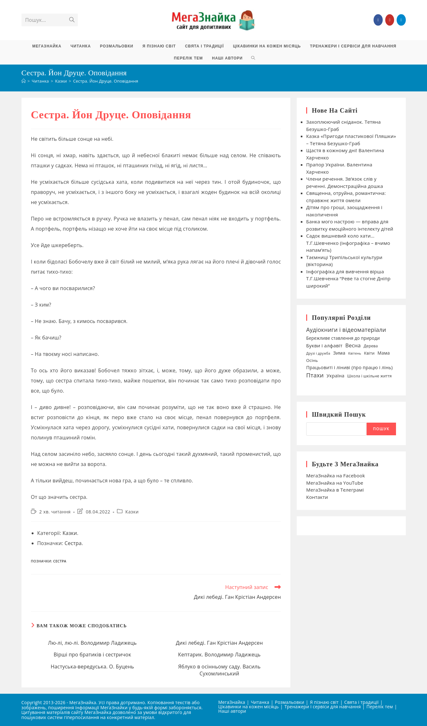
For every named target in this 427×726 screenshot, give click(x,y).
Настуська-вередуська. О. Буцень (92, 666)
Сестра (73, 543)
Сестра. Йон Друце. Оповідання (105, 81)
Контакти (317, 497)
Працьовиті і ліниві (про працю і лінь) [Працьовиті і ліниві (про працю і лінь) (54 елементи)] (349, 367)
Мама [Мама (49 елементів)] (384, 353)
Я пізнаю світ (324, 702)
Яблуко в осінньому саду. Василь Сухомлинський (219, 670)
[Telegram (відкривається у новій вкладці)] (401, 20)
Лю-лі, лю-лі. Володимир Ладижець (92, 642)
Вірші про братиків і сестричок (92, 654)
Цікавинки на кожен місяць (248, 707)
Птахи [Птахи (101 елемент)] (315, 375)
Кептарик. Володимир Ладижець (219, 654)
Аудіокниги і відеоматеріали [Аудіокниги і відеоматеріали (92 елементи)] (346, 329)
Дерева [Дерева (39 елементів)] (371, 346)
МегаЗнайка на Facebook (335, 475)
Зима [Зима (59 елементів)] (339, 353)
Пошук (381, 428)
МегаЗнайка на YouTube (334, 483)
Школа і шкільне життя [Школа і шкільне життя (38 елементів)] (369, 376)
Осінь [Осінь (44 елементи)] (312, 360)
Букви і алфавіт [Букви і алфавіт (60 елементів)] (324, 345)
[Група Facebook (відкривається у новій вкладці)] (378, 20)
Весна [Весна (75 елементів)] (353, 345)
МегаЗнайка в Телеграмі (335, 490)
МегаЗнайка (231, 702)
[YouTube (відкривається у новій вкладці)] (389, 20)
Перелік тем (380, 707)
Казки (132, 512)
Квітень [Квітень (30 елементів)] (354, 353)
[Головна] (24, 81)
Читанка (260, 702)
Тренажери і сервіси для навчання (322, 707)
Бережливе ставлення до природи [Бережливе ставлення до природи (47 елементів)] (343, 338)
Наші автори (232, 711)
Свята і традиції (361, 702)
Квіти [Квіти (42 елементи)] (369, 353)
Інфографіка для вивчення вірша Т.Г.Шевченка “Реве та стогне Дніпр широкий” (348, 278)
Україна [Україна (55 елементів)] (335, 375)
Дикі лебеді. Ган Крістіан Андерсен (219, 642)
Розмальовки (289, 702)
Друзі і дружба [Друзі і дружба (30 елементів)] (318, 353)
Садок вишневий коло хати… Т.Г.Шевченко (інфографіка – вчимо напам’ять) (348, 243)
